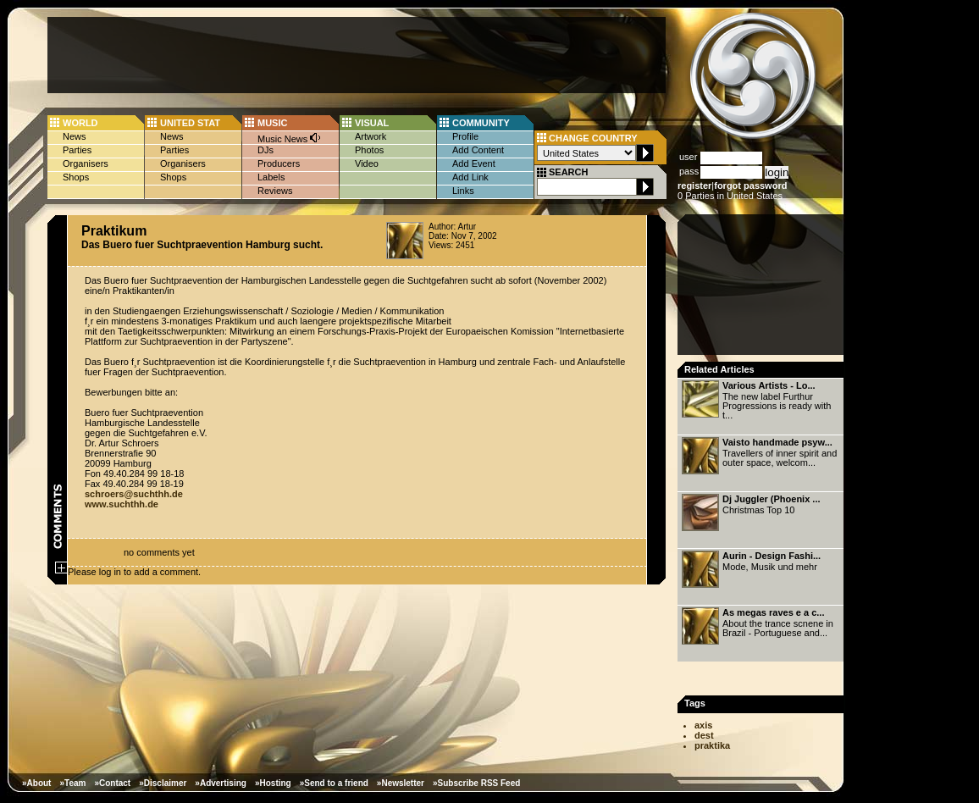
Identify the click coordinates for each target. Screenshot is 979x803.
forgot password (750, 185)
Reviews (275, 191)
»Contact (112, 783)
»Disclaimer (162, 783)
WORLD (80, 123)
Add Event (473, 163)
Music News (289, 137)
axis (703, 725)
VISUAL (372, 123)
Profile (465, 136)
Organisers (85, 163)
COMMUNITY (481, 123)
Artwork (370, 136)
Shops (76, 177)
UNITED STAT (190, 123)
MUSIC (272, 123)
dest (704, 735)
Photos (369, 150)
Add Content (478, 150)
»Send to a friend (334, 783)
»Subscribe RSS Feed (476, 783)
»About (36, 783)
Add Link (470, 177)
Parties (77, 150)
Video (367, 163)
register (694, 185)
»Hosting (273, 783)
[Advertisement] (356, 55)
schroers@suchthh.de (134, 494)
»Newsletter (400, 783)
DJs (265, 150)
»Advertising (220, 783)
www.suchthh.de (121, 504)
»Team (72, 783)
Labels (271, 177)
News (74, 136)
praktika (712, 745)
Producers (278, 163)
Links (463, 191)
